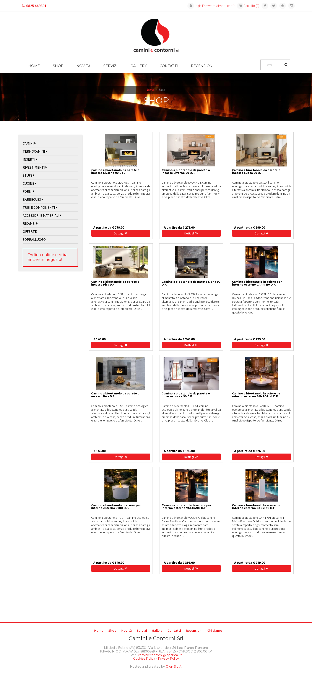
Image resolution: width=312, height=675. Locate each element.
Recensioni (202, 66)
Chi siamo (214, 630)
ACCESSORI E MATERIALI (42, 215)
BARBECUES (33, 199)
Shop (58, 66)
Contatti (169, 66)
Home (34, 66)
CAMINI (29, 143)
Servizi (110, 66)
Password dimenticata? (218, 5)
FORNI (28, 191)
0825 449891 (36, 5)
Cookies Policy (144, 658)
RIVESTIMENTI (35, 167)
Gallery (138, 66)
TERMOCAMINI (35, 151)
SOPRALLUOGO (34, 239)
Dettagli (120, 233)
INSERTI (30, 159)
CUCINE (29, 183)
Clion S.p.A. (174, 667)
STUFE (28, 175)
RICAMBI (30, 223)
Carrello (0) (248, 5)
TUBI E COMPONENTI (40, 207)
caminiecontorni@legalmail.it (159, 655)
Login (194, 5)
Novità (83, 66)
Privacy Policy (168, 658)
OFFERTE (30, 231)
